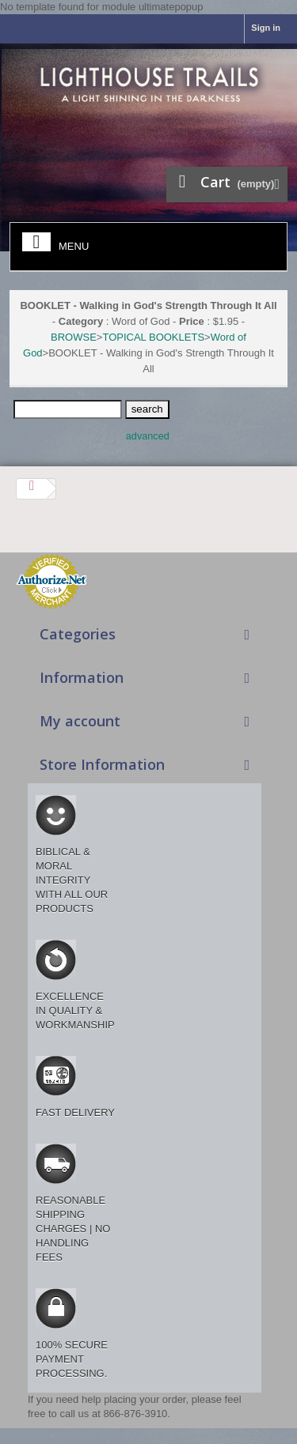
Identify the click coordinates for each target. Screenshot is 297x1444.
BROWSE (74, 337)
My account (80, 720)
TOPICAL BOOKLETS (153, 337)
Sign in (265, 27)
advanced (147, 436)
